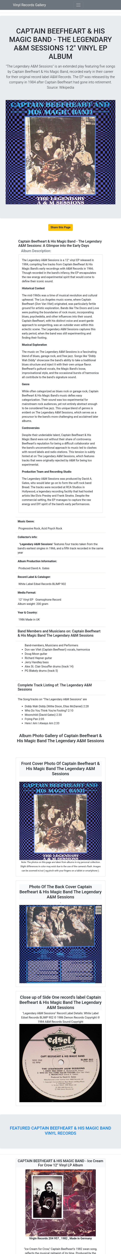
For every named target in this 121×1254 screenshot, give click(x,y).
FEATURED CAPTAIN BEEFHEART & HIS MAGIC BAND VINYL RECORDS (60, 1131)
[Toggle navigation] (78, 4)
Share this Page (60, 227)
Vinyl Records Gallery (29, 5)
